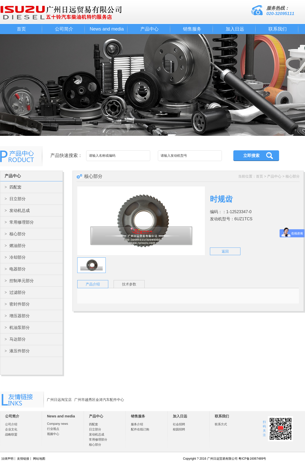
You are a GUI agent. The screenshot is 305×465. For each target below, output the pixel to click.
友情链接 (23, 458)
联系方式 (221, 424)
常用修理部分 (19, 222)
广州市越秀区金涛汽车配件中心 (99, 399)
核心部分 (15, 234)
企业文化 (11, 429)
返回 (225, 251)
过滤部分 (15, 292)
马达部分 (15, 339)
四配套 (13, 187)
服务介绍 (137, 424)
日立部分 (15, 199)
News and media (107, 29)
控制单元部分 (19, 281)
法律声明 (7, 458)
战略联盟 (11, 434)
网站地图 (39, 458)
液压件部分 (17, 351)
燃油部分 (15, 245)
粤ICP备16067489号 (252, 458)
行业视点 (53, 429)
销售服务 (192, 29)
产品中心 (149, 29)
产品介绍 (93, 284)
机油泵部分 (17, 327)
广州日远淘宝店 (59, 399)
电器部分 (15, 269)
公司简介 (64, 29)
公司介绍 (11, 424)
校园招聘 (179, 429)
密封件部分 (17, 304)
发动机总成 (17, 210)
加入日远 (235, 29)
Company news (57, 424)
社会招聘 (179, 424)
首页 (21, 29)
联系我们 (277, 29)
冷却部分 (15, 257)
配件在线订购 (140, 429)
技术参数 (129, 284)
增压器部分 (17, 316)
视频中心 (53, 434)
